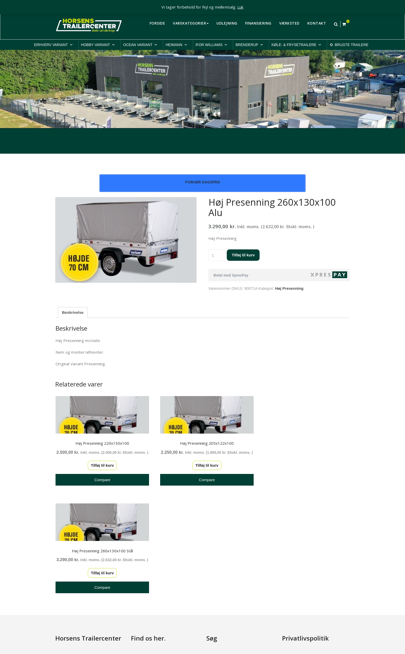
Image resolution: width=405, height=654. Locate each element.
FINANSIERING (258, 23)
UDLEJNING (226, 23)
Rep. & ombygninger (299, 595)
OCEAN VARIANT (140, 45)
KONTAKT (316, 23)
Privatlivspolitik (294, 555)
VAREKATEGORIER (191, 23)
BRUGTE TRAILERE (351, 45)
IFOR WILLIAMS (212, 45)
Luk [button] (240, 7)
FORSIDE (157, 23)
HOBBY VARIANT (98, 45)
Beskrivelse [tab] (72, 312)
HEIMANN (177, 45)
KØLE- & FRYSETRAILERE (296, 45)
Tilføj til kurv (243, 255)
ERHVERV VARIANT (53, 45)
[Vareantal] (217, 255)
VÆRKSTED (289, 23)
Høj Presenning (289, 288)
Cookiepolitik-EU (296, 562)
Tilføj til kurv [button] (100, 471)
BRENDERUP (249, 45)
